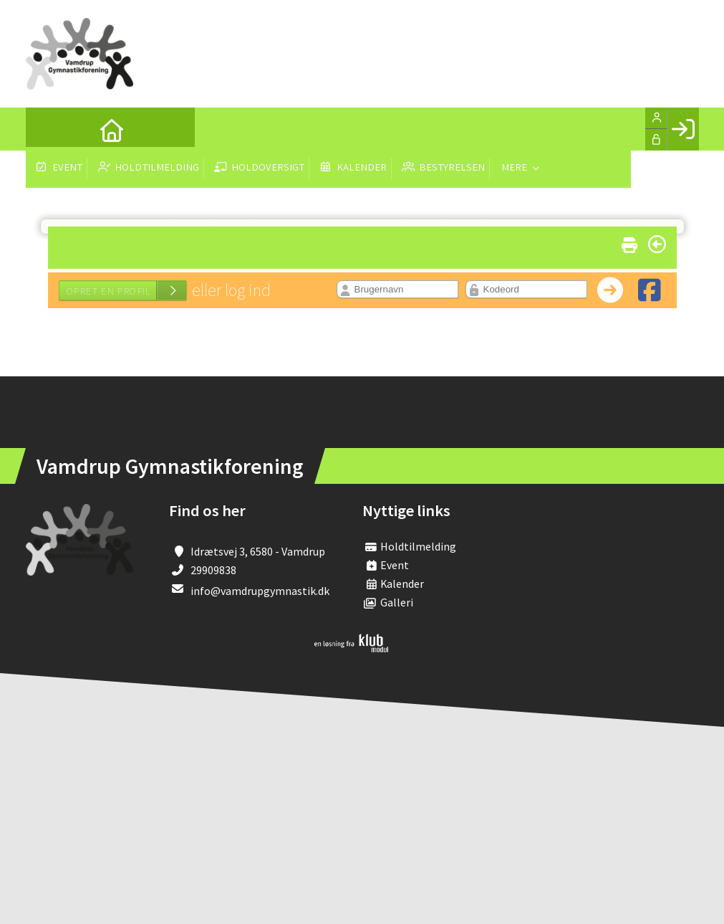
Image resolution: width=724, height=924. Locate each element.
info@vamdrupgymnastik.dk (259, 591)
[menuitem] (47, 129)
